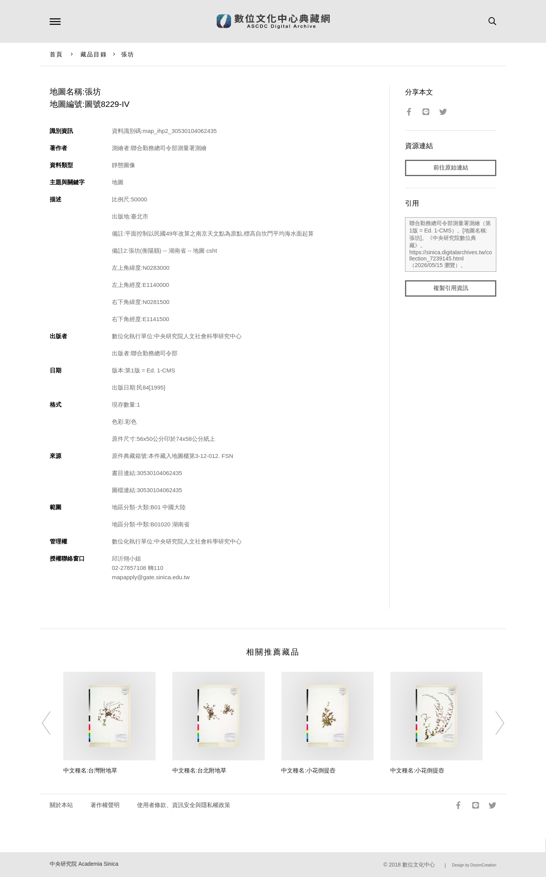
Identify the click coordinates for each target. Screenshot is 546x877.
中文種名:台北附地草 (199, 770)
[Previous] (53, 723)
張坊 (128, 54)
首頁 (56, 54)
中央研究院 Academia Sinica (84, 864)
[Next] (492, 723)
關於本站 (61, 805)
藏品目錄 (93, 54)
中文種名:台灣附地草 (90, 770)
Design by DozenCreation (474, 865)
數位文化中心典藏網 (273, 21)
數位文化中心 (418, 865)
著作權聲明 (105, 805)
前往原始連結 (450, 167)
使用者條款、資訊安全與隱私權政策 (183, 805)
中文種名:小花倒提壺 (308, 770)
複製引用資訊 (450, 288)
